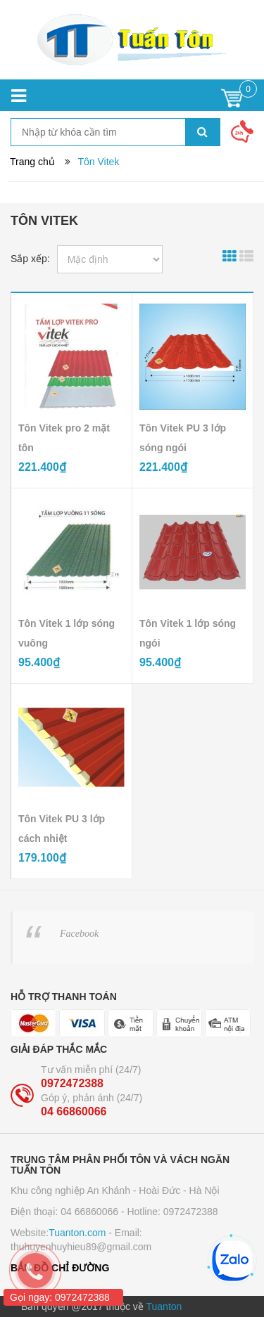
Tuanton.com (77, 1232)
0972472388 (72, 1083)
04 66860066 (73, 1111)
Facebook (79, 933)
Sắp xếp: (30, 258)
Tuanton (164, 1306)
